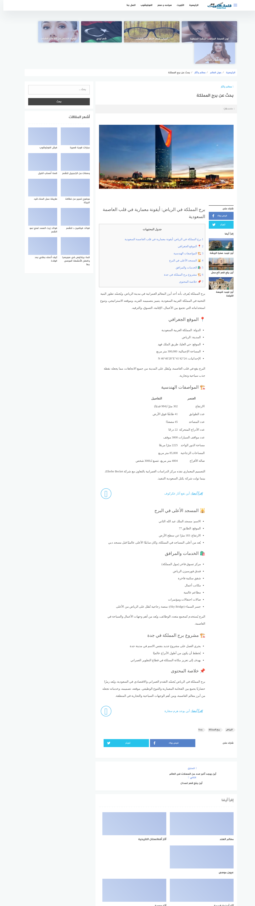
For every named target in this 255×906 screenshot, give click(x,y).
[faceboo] (140, 873)
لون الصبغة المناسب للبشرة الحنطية (213, 37)
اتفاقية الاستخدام (147, 884)
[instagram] (115, 873)
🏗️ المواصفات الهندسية (185, 232)
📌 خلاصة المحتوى (188, 260)
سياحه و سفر (161, 5)
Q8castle (225, 88)
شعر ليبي (127, 39)
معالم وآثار (223, 66)
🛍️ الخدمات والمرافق (186, 246)
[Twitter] (128, 873)
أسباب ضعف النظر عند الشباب (170, 39)
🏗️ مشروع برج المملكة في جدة (180, 253)
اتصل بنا (127, 5)
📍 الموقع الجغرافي (187, 225)
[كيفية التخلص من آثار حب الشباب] (84, 31)
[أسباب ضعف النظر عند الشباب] (170, 31)
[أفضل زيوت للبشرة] (41, 31)
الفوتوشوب (143, 5)
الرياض (226, 708)
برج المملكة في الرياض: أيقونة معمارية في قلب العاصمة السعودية (160, 218)
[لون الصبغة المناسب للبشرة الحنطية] (213, 31)
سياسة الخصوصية (123, 884)
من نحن (105, 884)
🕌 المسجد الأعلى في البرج (183, 239)
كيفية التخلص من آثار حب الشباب (85, 39)
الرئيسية (190, 5)
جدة (197, 708)
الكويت (177, 5)
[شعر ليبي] (127, 31)
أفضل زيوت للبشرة (41, 39)
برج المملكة (211, 708)
